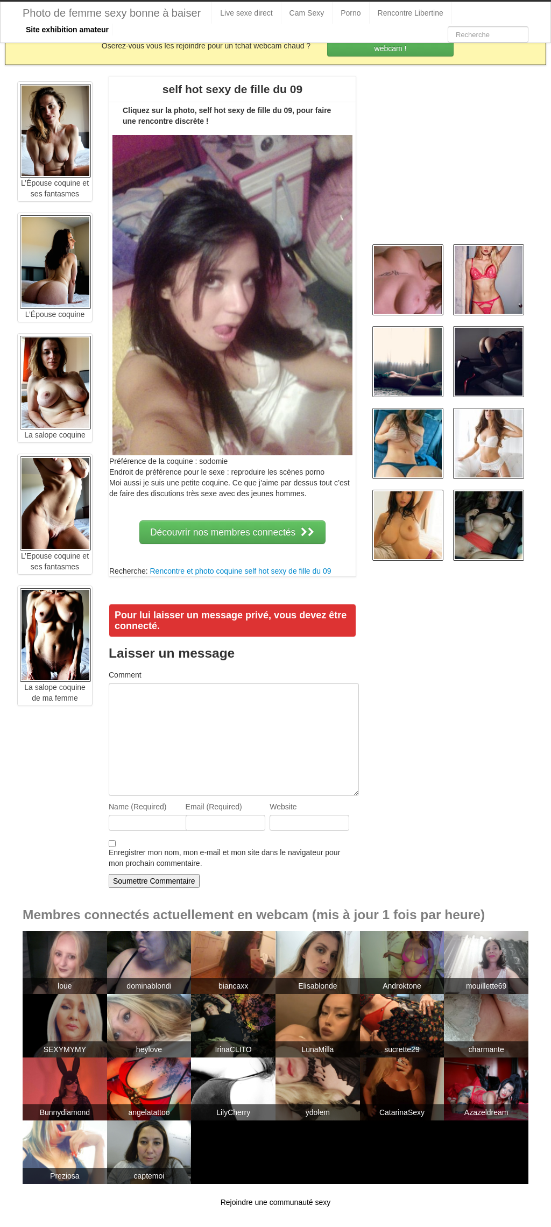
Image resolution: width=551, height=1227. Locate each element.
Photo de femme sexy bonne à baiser (112, 13)
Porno (351, 13)
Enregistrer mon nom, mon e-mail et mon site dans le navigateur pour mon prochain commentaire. (224, 858)
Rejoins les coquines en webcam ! (390, 43)
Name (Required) (137, 806)
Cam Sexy (306, 13)
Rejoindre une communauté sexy (276, 1202)
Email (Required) (214, 806)
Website (283, 806)
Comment (125, 675)
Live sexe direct (246, 13)
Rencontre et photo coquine (196, 571)
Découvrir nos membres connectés (232, 532)
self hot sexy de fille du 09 (287, 571)
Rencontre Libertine (410, 13)
